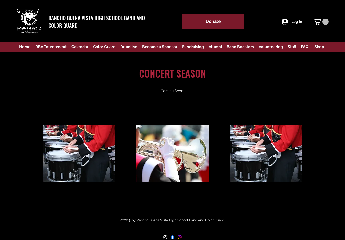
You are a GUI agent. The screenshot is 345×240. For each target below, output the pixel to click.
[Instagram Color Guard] (179, 237)
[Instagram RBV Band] (165, 237)
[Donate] (213, 21)
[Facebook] (172, 237)
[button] (321, 22)
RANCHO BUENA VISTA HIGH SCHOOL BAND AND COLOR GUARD (96, 21)
